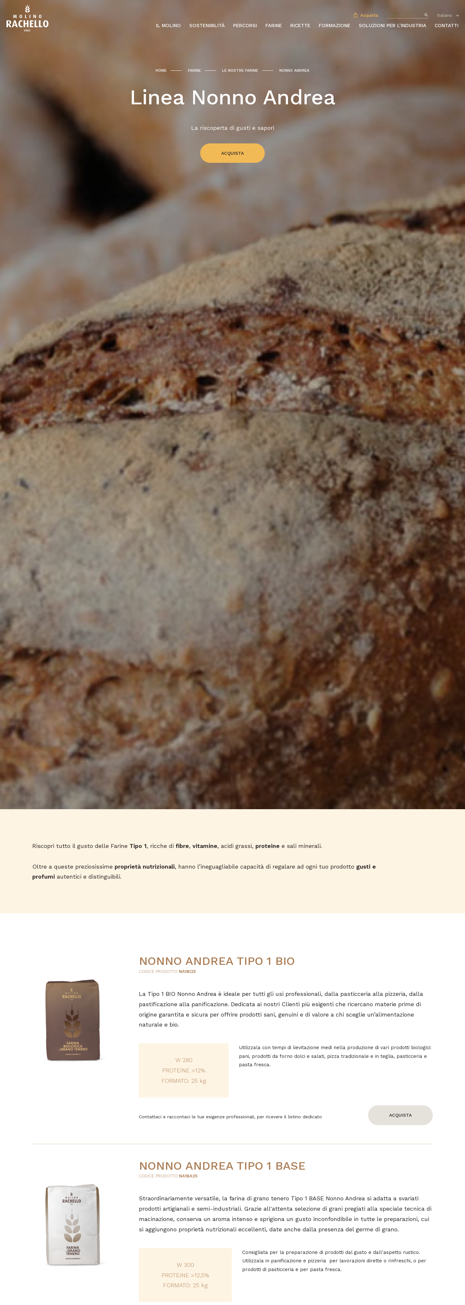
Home (161, 70)
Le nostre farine (240, 70)
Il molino (168, 25)
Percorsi (245, 25)
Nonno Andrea (294, 70)
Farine (194, 70)
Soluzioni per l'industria (392, 25)
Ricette (300, 25)
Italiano (444, 15)
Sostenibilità (207, 25)
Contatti (447, 25)
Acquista (366, 15)
